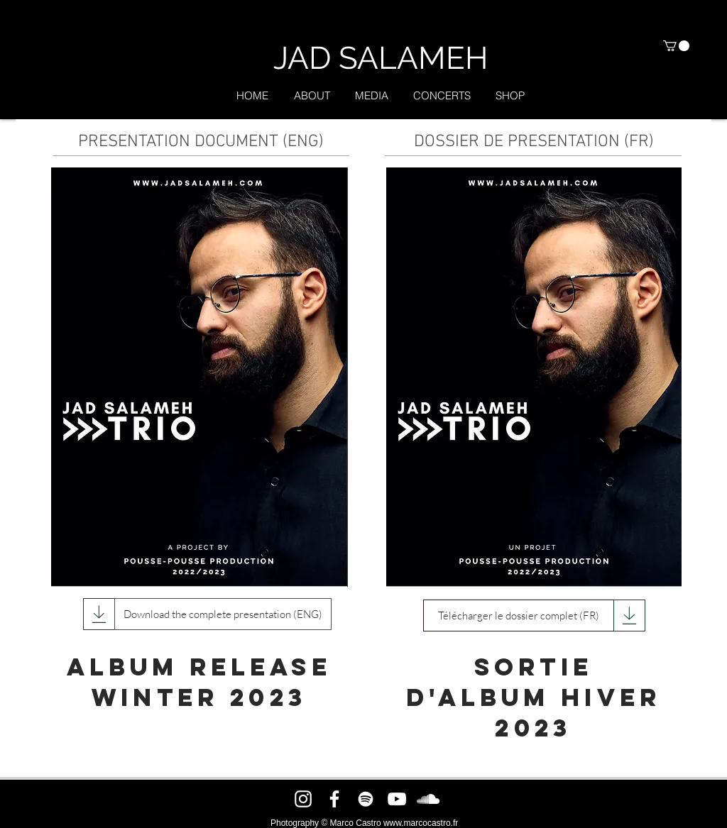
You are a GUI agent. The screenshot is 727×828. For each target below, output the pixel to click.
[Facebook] (334, 799)
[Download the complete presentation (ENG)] (223, 614)
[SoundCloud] (428, 799)
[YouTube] (397, 799)
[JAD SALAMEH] (380, 58)
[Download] (99, 614)
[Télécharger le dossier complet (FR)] (518, 615)
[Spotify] (365, 799)
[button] (676, 45)
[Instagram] (303, 799)
